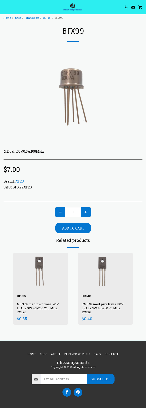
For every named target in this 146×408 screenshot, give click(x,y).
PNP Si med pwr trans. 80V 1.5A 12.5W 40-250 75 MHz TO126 (103, 308)
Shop (18, 17)
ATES (19, 181)
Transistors (32, 17)
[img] (40, 271)
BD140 (86, 296)
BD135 (21, 296)
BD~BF (47, 17)
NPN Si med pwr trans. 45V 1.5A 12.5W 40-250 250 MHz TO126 (38, 308)
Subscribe (101, 379)
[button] (5, 7)
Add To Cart (73, 228)
